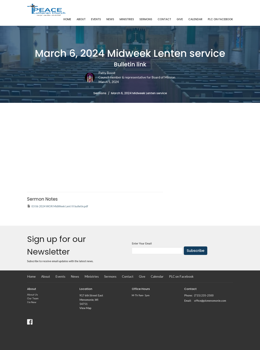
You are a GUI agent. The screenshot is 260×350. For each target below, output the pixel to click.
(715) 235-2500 (204, 295)
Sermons (145, 19)
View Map (85, 308)
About (81, 19)
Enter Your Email (142, 243)
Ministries (127, 19)
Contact (164, 19)
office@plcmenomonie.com (210, 300)
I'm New (31, 302)
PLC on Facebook (220, 19)
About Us (32, 294)
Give (180, 19)
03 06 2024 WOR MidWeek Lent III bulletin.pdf (57, 206)
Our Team (32, 298)
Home (67, 19)
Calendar (195, 19)
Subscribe (195, 250)
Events (96, 19)
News (110, 19)
